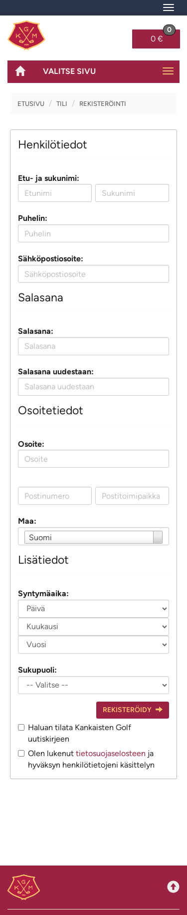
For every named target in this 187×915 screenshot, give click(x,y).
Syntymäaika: (43, 593)
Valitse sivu (69, 71)
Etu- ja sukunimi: (48, 178)
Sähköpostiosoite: (50, 258)
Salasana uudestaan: (56, 371)
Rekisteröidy (133, 710)
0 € (163, 36)
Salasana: (35, 331)
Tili (61, 103)
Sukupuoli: (37, 670)
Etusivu (30, 103)
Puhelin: (32, 218)
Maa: (27, 521)
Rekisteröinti (102, 103)
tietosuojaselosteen (111, 753)
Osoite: (31, 444)
